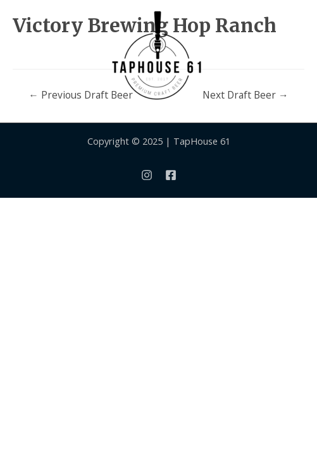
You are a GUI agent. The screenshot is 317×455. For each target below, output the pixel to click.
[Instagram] (146, 175)
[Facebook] (171, 175)
